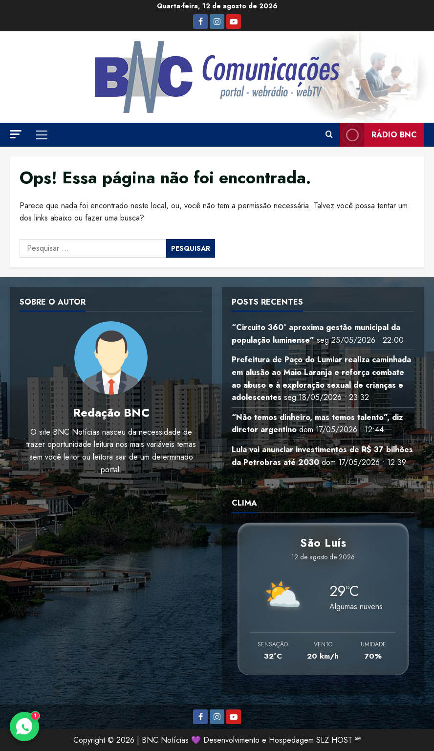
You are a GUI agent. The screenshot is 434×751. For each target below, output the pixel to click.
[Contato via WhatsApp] (24, 726)
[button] (16, 134)
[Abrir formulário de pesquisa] (329, 135)
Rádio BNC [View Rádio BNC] (378, 135)
